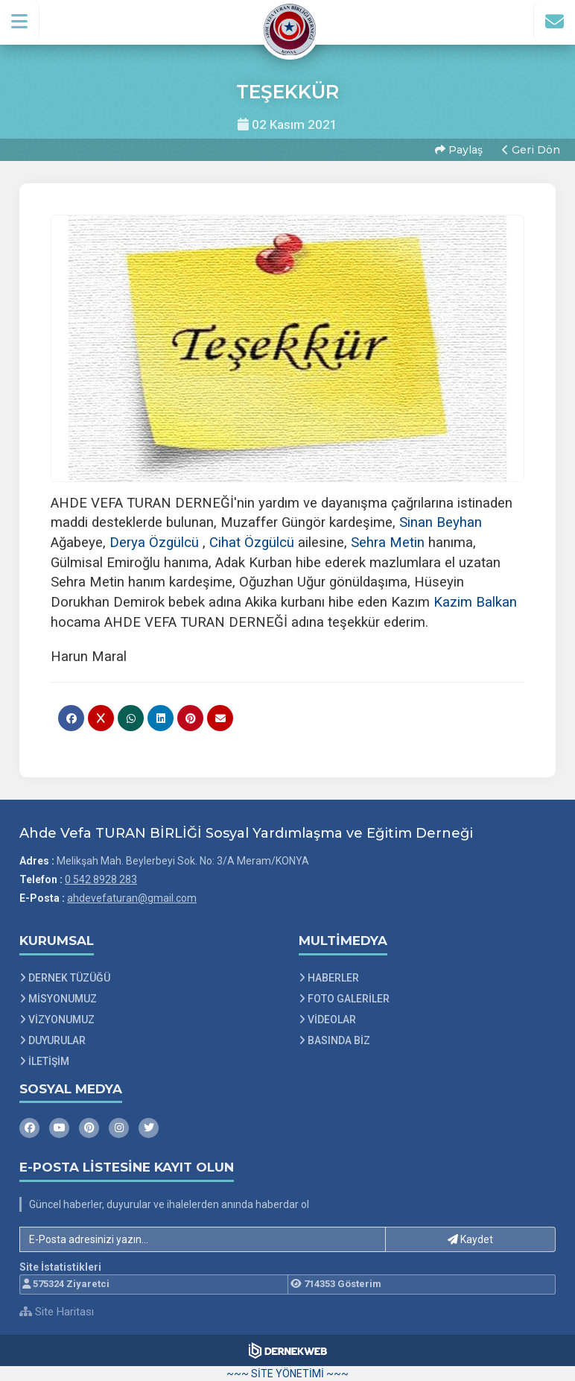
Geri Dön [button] (531, 150)
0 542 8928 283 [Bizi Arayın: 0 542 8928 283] (101, 879)
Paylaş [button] (459, 150)
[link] (440, 522)
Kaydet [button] (470, 1239)
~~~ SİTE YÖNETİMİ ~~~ (287, 1374)
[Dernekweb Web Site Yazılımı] (288, 1350)
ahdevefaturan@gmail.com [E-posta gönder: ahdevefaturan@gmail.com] (132, 898)
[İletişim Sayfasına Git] (554, 21)
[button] (19, 21)
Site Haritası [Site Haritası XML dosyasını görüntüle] (56, 1311)
